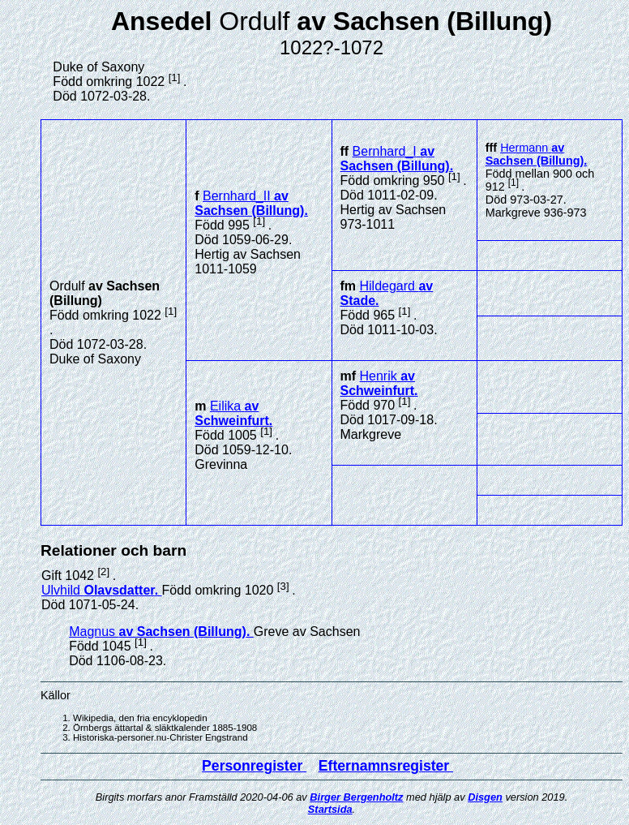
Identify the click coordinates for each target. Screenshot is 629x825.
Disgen (485, 797)
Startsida (330, 809)
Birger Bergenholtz (356, 797)
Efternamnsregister (386, 766)
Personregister (254, 766)
